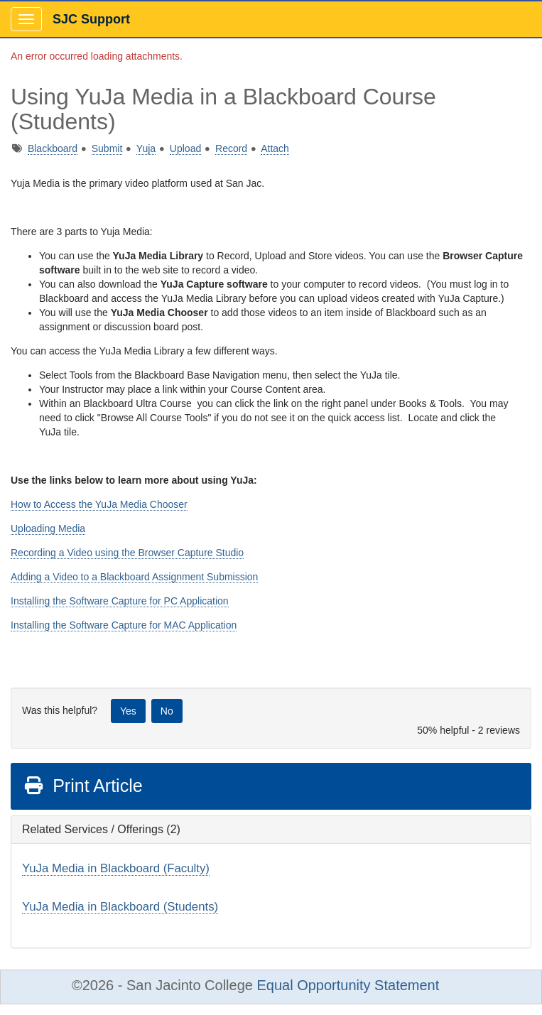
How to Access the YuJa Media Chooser (99, 504)
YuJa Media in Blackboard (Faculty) (116, 868)
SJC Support (91, 19)
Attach (275, 148)
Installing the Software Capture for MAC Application (124, 625)
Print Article (83, 786)
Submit (107, 148)
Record (231, 148)
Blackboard (52, 148)
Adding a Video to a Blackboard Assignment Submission (134, 576)
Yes (128, 711)
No (167, 711)
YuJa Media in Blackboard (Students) (120, 906)
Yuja (146, 148)
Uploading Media (48, 528)
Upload (185, 148)
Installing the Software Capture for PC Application (120, 601)
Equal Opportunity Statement (347, 985)
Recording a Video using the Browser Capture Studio (127, 552)
